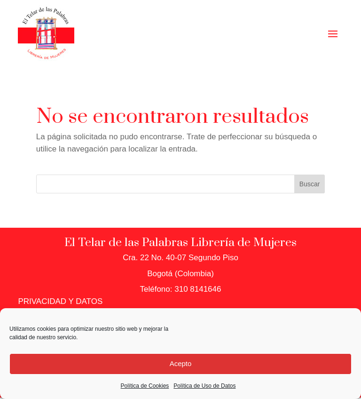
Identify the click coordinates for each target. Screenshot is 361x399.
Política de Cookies (145, 386)
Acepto (181, 363)
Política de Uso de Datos (204, 386)
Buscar (309, 184)
